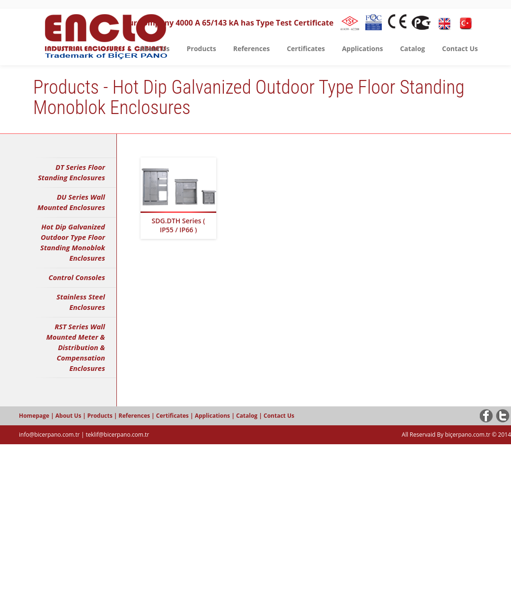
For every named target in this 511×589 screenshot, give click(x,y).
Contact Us (279, 416)
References (135, 416)
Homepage (35, 416)
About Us (69, 416)
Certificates (173, 416)
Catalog (247, 416)
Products (100, 416)
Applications (213, 416)
